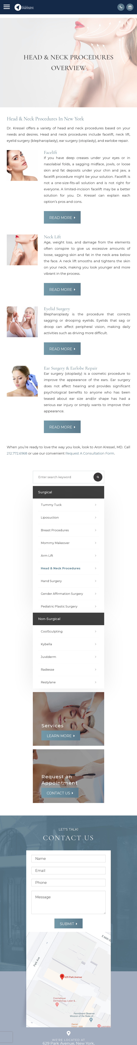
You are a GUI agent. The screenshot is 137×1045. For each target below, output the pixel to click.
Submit (67, 924)
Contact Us (58, 793)
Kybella (46, 644)
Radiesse (47, 669)
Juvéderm (48, 657)
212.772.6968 (17, 453)
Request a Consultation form (89, 453)
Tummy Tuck (51, 505)
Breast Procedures (55, 530)
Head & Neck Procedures (60, 568)
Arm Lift (47, 555)
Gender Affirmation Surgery (62, 593)
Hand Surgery (51, 581)
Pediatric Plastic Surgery (59, 606)
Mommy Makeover (55, 543)
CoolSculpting (52, 631)
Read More (60, 218)
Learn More (59, 736)
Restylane (48, 682)
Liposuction (50, 517)
